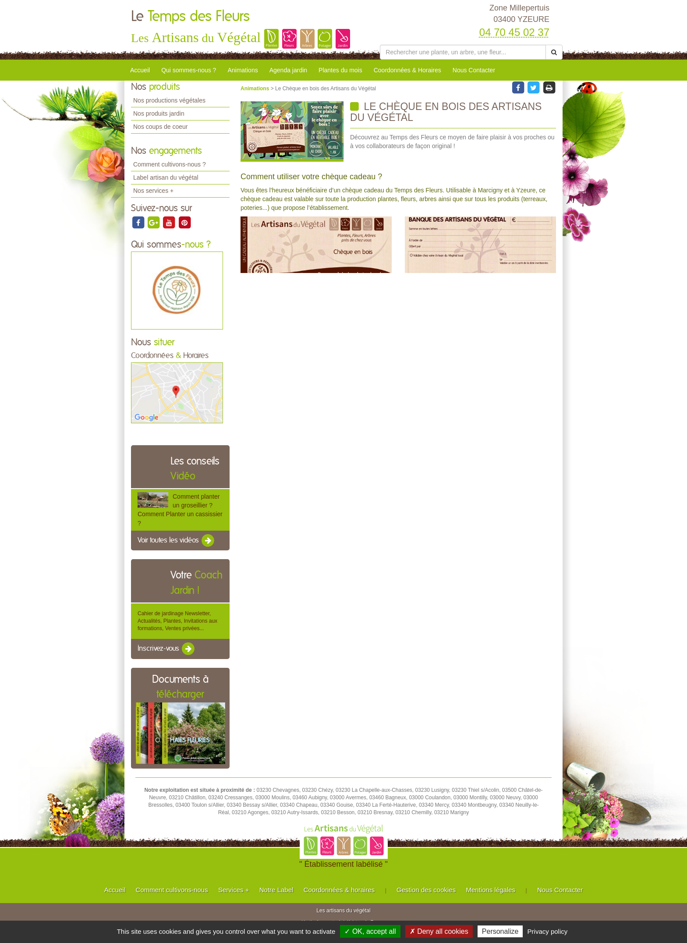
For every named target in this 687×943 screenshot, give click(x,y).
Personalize (500, 931)
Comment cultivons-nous (172, 889)
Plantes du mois (340, 70)
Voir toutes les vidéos (177, 540)
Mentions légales (491, 889)
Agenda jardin (288, 70)
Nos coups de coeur (160, 126)
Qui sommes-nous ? (188, 70)
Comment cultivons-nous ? (169, 164)
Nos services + (153, 190)
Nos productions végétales (169, 100)
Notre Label (276, 889)
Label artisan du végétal (165, 177)
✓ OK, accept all (370, 931)
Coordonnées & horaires (339, 889)
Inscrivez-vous (167, 649)
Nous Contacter (474, 70)
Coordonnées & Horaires (407, 70)
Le (190, 16)
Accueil (140, 70)
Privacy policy (548, 931)
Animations (242, 70)
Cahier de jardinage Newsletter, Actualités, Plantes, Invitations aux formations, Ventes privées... (177, 620)
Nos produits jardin (158, 113)
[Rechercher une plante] (463, 52)
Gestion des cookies (426, 889)
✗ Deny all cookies (439, 931)
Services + (233, 889)
